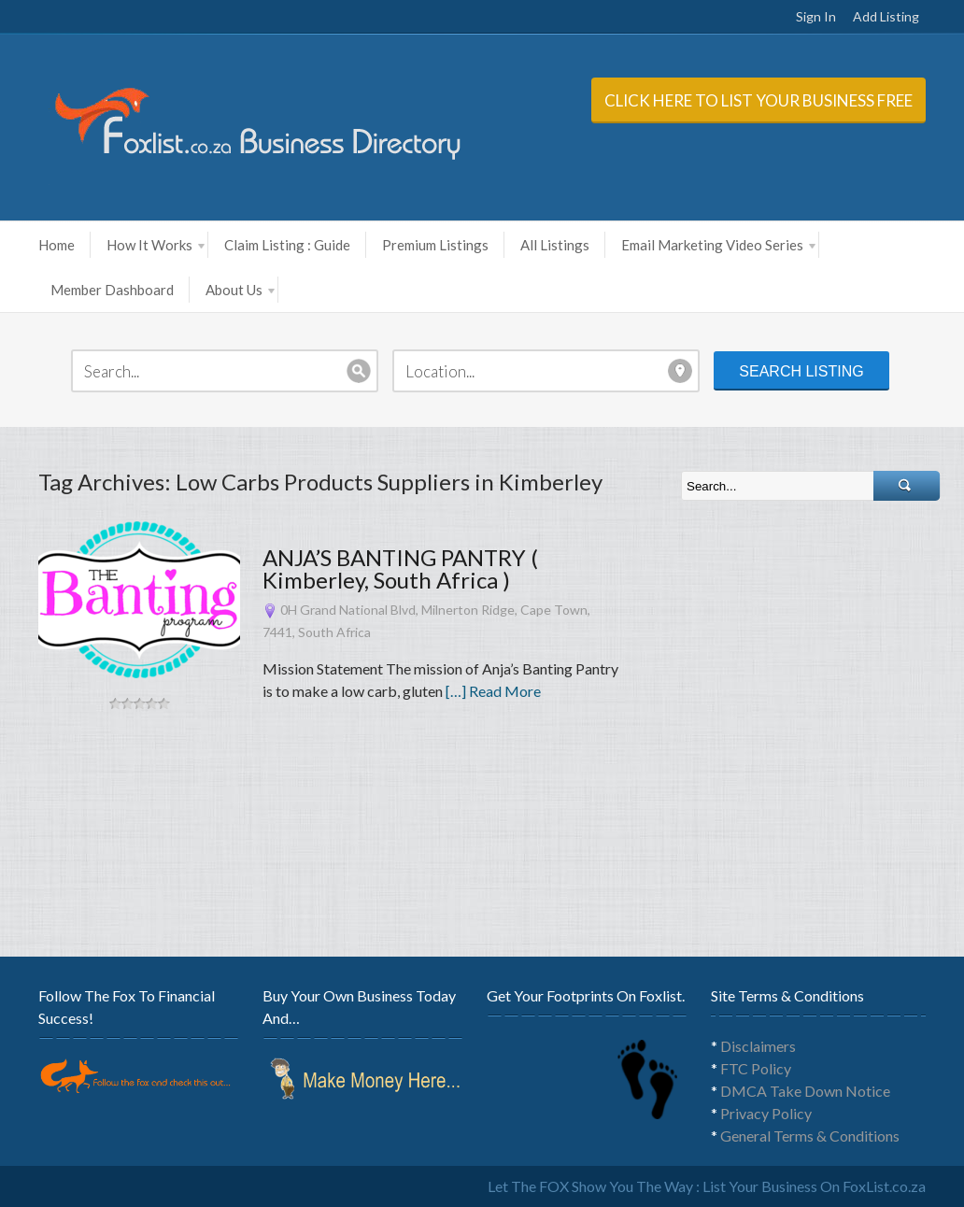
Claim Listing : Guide (287, 244)
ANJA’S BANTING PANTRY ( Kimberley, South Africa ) (400, 568)
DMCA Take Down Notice (805, 1091)
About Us (240, 289)
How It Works (155, 244)
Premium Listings (435, 244)
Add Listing (886, 16)
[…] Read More (493, 691)
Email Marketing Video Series (718, 244)
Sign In (816, 16)
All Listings (554, 244)
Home (56, 244)
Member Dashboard (112, 289)
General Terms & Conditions (810, 1135)
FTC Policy (755, 1068)
